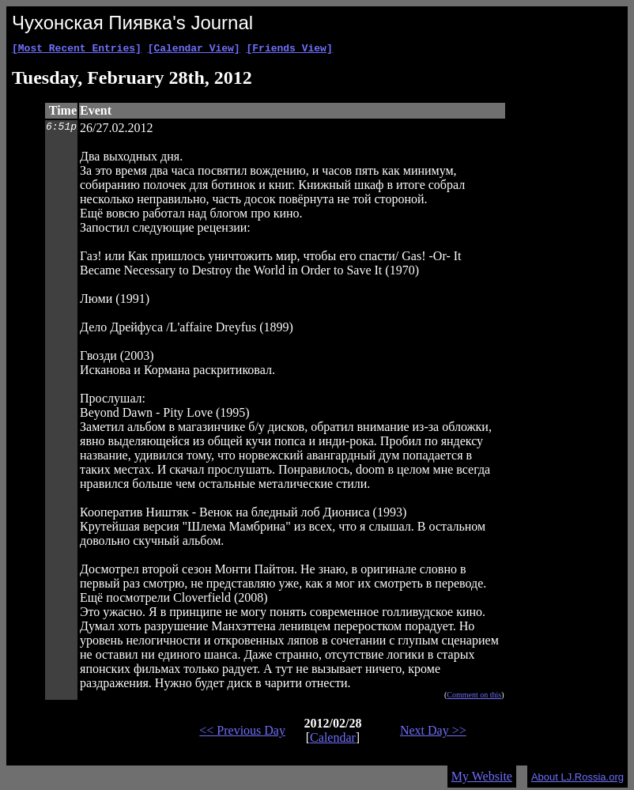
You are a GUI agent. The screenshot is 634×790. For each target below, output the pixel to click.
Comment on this (474, 697)
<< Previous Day (242, 732)
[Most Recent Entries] (77, 50)
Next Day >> (433, 732)
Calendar (333, 740)
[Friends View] (289, 50)
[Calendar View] (194, 50)
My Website (481, 778)
